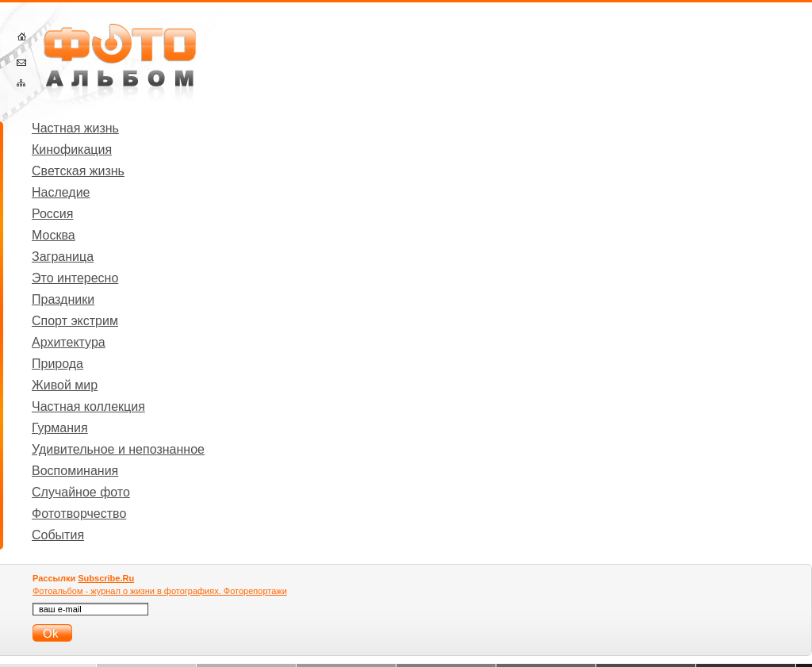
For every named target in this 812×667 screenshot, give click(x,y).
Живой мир (65, 385)
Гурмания (60, 428)
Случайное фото (81, 492)
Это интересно (75, 278)
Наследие (61, 192)
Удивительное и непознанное (118, 449)
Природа (57, 363)
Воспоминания (75, 470)
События (58, 535)
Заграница (63, 256)
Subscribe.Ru (106, 578)
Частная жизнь (75, 128)
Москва (53, 235)
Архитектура (68, 342)
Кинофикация (72, 149)
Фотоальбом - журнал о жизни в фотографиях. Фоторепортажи (160, 591)
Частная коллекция (88, 406)
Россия (52, 213)
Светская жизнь (78, 171)
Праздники (63, 299)
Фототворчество (79, 513)
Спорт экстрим (75, 321)
